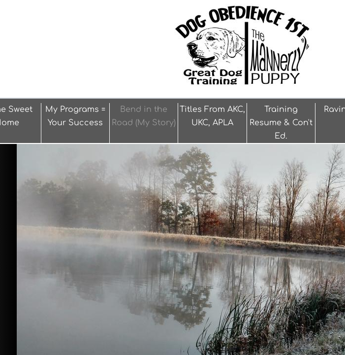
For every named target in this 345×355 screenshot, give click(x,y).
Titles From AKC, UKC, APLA (212, 116)
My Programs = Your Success (75, 116)
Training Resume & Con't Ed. (281, 123)
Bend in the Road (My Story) (144, 116)
